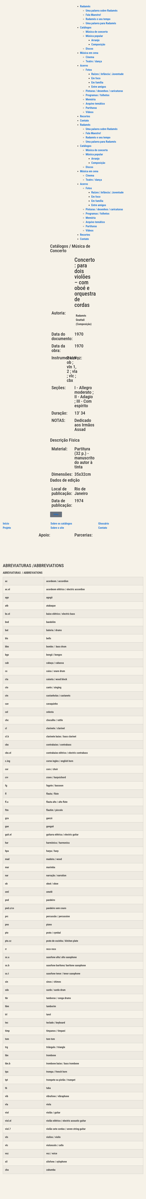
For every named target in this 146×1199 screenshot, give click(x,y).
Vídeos (89, 112)
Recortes (85, 116)
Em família (97, 82)
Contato (84, 120)
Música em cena (89, 53)
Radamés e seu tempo (98, 19)
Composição (98, 44)
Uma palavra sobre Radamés (102, 10)
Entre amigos (98, 86)
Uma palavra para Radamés (101, 23)
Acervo (84, 65)
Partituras (91, 108)
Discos (89, 48)
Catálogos (85, 27)
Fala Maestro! (93, 14)
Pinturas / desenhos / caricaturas (104, 91)
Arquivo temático (95, 103)
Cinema (90, 57)
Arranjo (95, 40)
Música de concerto (97, 31)
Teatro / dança (94, 61)
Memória (91, 99)
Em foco (96, 78)
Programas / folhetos (97, 95)
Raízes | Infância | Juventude (107, 74)
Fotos (89, 69)
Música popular (94, 36)
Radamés (85, 6)
